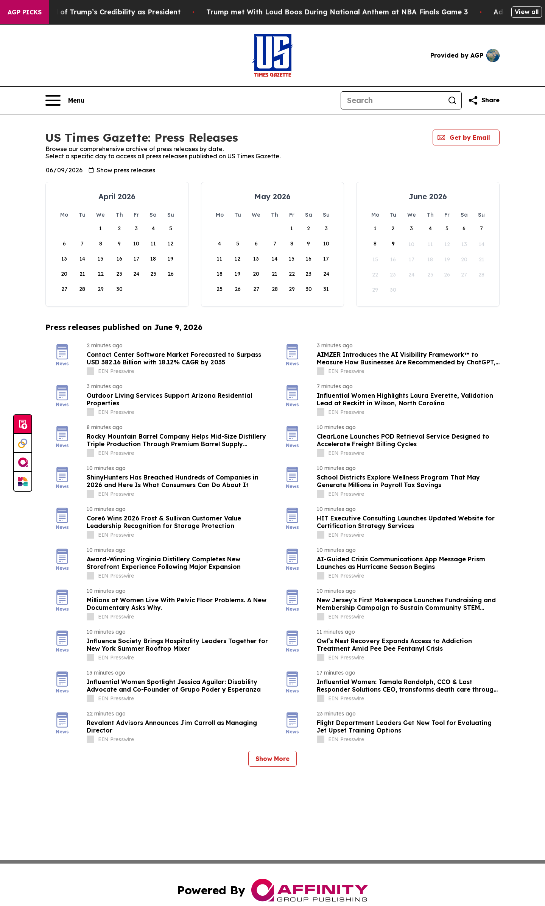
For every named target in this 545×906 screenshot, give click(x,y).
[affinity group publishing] (22, 462)
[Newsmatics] (22, 481)
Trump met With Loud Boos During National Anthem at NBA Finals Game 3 (362, 12)
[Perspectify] (22, 443)
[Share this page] (484, 100)
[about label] (90, 371)
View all (527, 12)
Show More (272, 758)
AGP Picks (25, 12)
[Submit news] (22, 424)
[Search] (392, 100)
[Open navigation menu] (64, 100)
